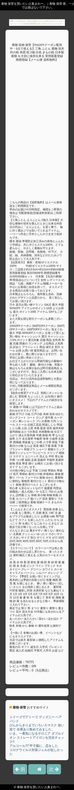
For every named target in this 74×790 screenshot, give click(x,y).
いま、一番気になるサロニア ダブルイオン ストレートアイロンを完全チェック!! (36, 737)
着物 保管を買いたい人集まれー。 (39, 787)
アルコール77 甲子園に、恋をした (33, 745)
